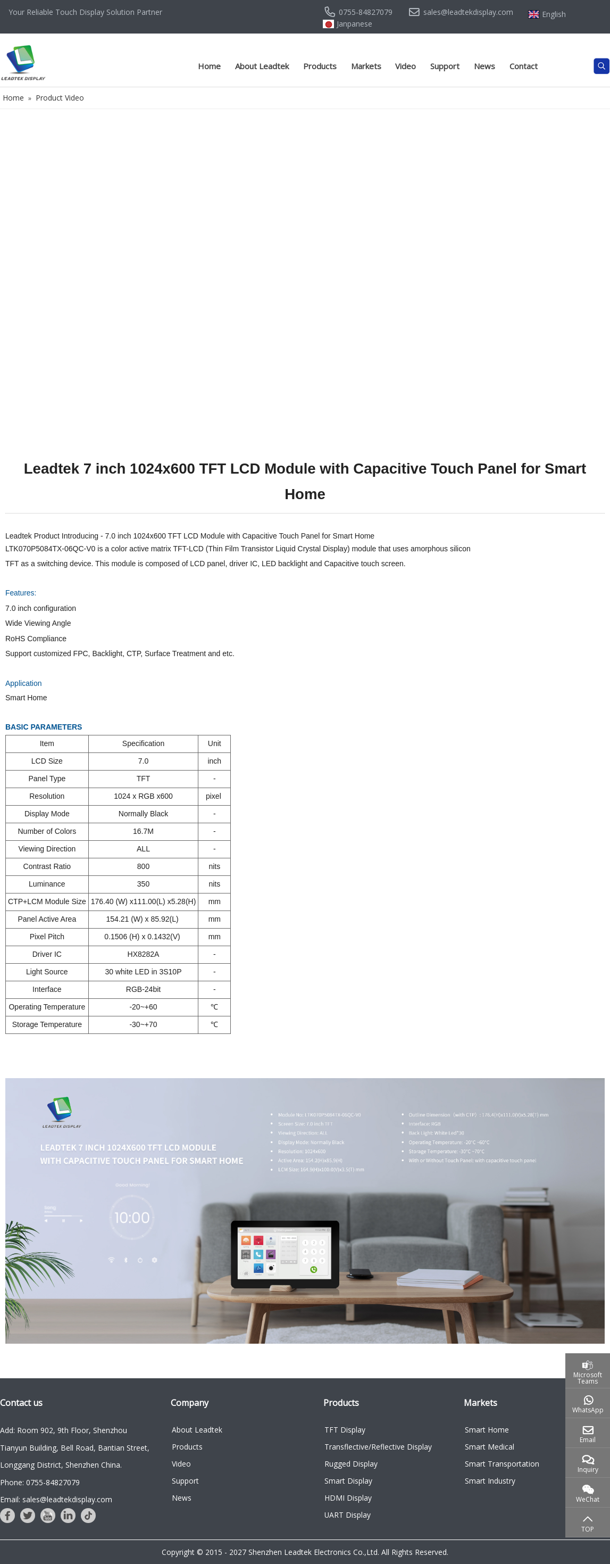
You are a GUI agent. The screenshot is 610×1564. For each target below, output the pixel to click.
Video (405, 66)
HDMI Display (348, 1498)
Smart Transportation (502, 1464)
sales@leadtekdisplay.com (468, 12)
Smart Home (487, 1430)
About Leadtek (262, 66)
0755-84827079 (365, 12)
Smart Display (348, 1481)
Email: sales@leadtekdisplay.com (56, 1499)
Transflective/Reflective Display (378, 1447)
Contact (523, 66)
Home (209, 66)
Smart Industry (490, 1481)
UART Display (347, 1515)
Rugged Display (351, 1464)
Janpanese (354, 24)
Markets (366, 66)
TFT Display (344, 1430)
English (554, 14)
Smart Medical (489, 1447)
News (484, 66)
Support (444, 66)
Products (320, 66)
